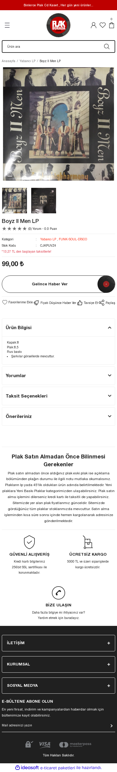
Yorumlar (16, 375)
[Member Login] (93, 25)
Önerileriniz (19, 416)
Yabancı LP (48, 239)
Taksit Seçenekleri (26, 395)
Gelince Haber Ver (50, 284)
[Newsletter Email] (58, 727)
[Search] (58, 46)
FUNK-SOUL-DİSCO (73, 239)
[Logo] (58, 25)
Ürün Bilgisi (19, 327)
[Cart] (111, 25)
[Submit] (111, 725)
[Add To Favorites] (17, 302)
